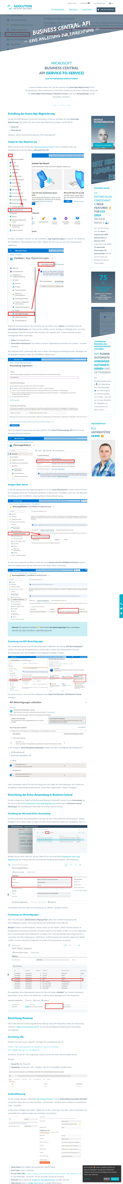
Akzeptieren (114, 1179)
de (111, 3)
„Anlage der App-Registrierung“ (43, 1181)
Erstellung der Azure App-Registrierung (40, 805)
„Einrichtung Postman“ (44, 1101)
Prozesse (73, 10)
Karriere (85, 3)
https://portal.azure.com (44, 148)
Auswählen (87, 1179)
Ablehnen (107, 1179)
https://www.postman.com (28, 1028)
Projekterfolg (106, 10)
